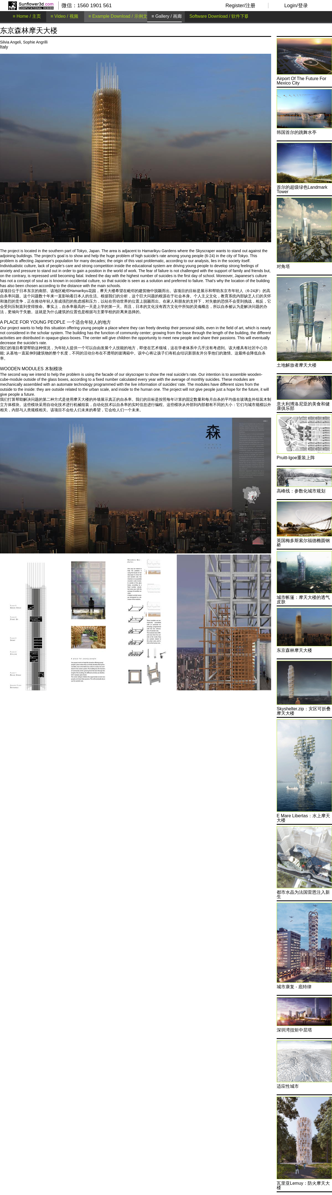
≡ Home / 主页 (27, 16)
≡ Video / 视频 (64, 16)
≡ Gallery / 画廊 (167, 16)
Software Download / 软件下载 (219, 16)
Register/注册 (240, 5)
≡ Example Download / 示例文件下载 (125, 16)
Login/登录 (296, 5)
